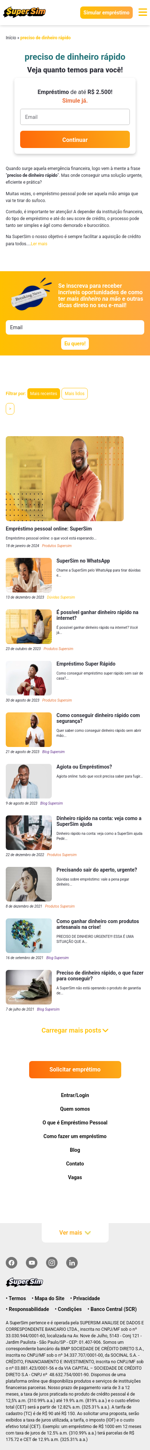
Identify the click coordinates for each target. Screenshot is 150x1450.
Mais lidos (75, 393)
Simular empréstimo (106, 12)
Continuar (74, 140)
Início (11, 37)
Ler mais (39, 243)
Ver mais (75, 1233)
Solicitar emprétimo (74, 1069)
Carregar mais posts (75, 1030)
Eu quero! (75, 343)
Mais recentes (43, 393)
